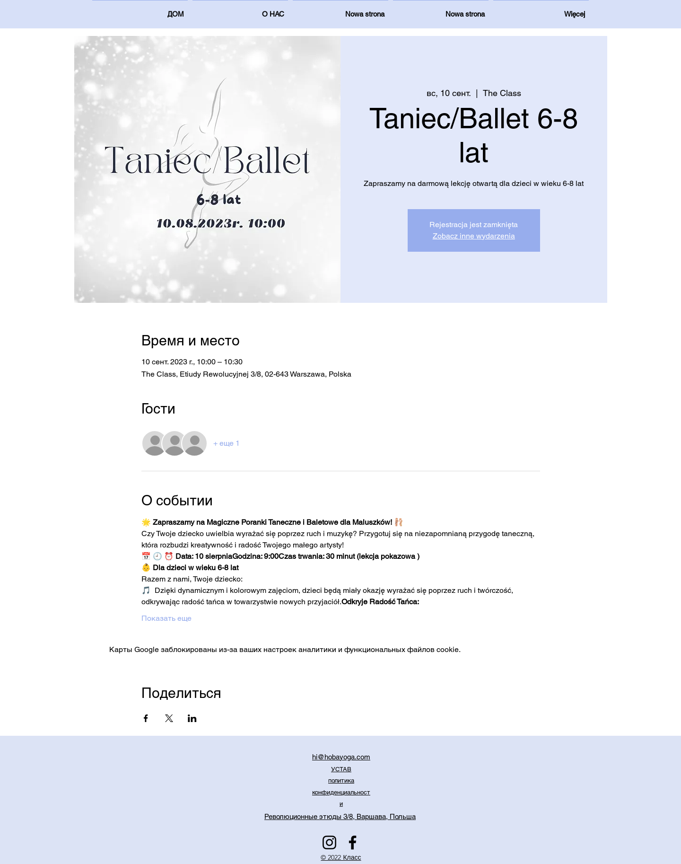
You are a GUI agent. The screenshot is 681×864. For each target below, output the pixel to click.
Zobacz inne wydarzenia (474, 235)
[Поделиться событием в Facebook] (145, 718)
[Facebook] (352, 842)
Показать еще (166, 618)
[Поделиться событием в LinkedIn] (192, 718)
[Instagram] (329, 842)
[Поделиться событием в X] (169, 718)
